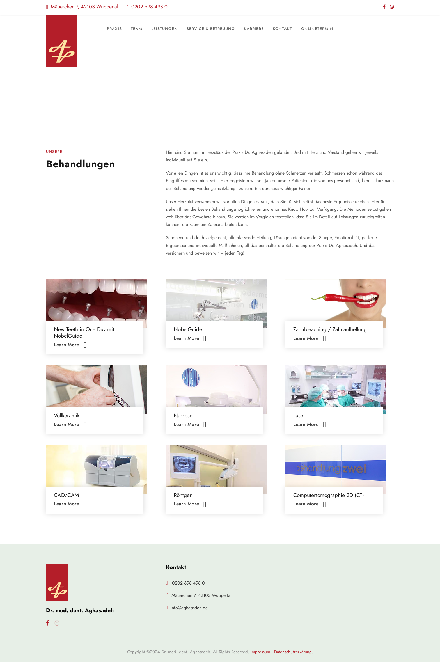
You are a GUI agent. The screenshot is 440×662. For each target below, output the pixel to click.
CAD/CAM (66, 495)
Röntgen (183, 495)
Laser (299, 415)
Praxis (114, 28)
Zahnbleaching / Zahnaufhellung (330, 329)
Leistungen (164, 28)
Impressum (260, 652)
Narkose (183, 415)
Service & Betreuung (211, 28)
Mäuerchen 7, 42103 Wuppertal (82, 6)
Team (136, 28)
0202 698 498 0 (147, 6)
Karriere (254, 28)
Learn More (70, 344)
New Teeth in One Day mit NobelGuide (84, 333)
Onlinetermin (317, 28)
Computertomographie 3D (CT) (328, 495)
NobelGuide (188, 329)
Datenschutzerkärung (293, 652)
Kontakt (282, 28)
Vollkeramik (66, 415)
